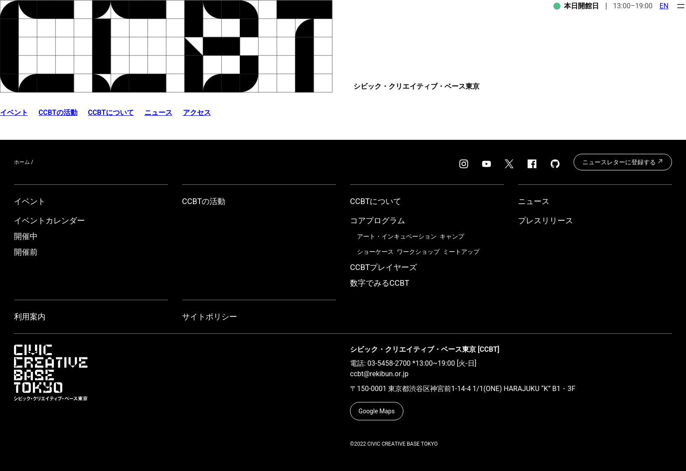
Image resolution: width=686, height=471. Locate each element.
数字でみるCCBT (379, 282)
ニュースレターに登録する (622, 162)
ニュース (158, 112)
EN (663, 6)
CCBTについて (111, 112)
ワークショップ (418, 251)
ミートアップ (461, 251)
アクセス (197, 112)
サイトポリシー (209, 316)
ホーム (22, 162)
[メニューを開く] (681, 6)
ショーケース (375, 251)
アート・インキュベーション (397, 236)
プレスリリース (545, 220)
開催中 (26, 236)
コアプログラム (377, 220)
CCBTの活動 (57, 112)
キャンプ (452, 236)
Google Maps (377, 411)
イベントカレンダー (49, 220)
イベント (30, 201)
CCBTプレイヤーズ (383, 267)
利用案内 (30, 316)
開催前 (26, 251)
